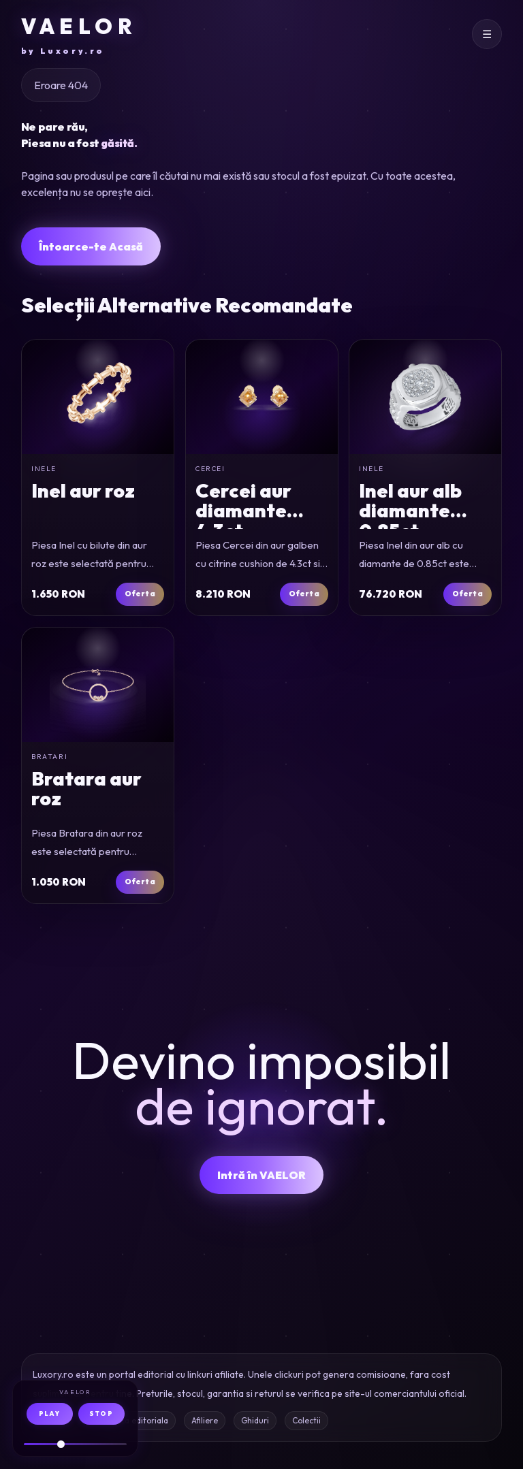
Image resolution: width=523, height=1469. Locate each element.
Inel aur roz (83, 490)
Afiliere (204, 1420)
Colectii (306, 1420)
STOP (101, 1413)
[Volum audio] (75, 1444)
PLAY (49, 1413)
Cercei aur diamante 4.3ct (243, 511)
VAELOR (79, 35)
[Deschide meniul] (487, 34)
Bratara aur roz (86, 788)
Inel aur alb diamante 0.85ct (410, 511)
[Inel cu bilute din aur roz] (98, 397)
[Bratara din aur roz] (98, 685)
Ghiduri (255, 1420)
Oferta (139, 593)
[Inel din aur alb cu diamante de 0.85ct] (425, 397)
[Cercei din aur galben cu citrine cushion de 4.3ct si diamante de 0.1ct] (262, 397)
